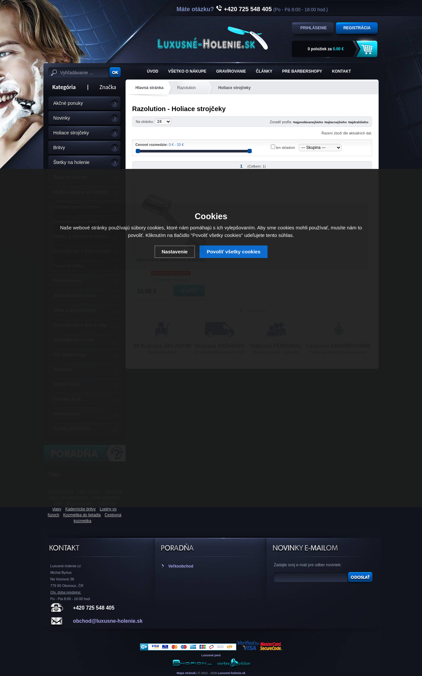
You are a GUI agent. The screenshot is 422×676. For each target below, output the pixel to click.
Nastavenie (175, 251)
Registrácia (357, 28)
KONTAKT (341, 71)
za (326, 49)
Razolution (186, 87)
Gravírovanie (231, 71)
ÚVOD (152, 71)
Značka (108, 87)
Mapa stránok (186, 673)
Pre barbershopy (302, 71)
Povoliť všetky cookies (233, 251)
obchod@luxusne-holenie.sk (108, 621)
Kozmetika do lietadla (82, 515)
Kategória (62, 87)
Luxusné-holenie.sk (232, 673)
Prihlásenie (313, 28)
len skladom (285, 148)
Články (264, 71)
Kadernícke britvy (80, 509)
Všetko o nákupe (187, 71)
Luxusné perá (211, 655)
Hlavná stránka (149, 87)
